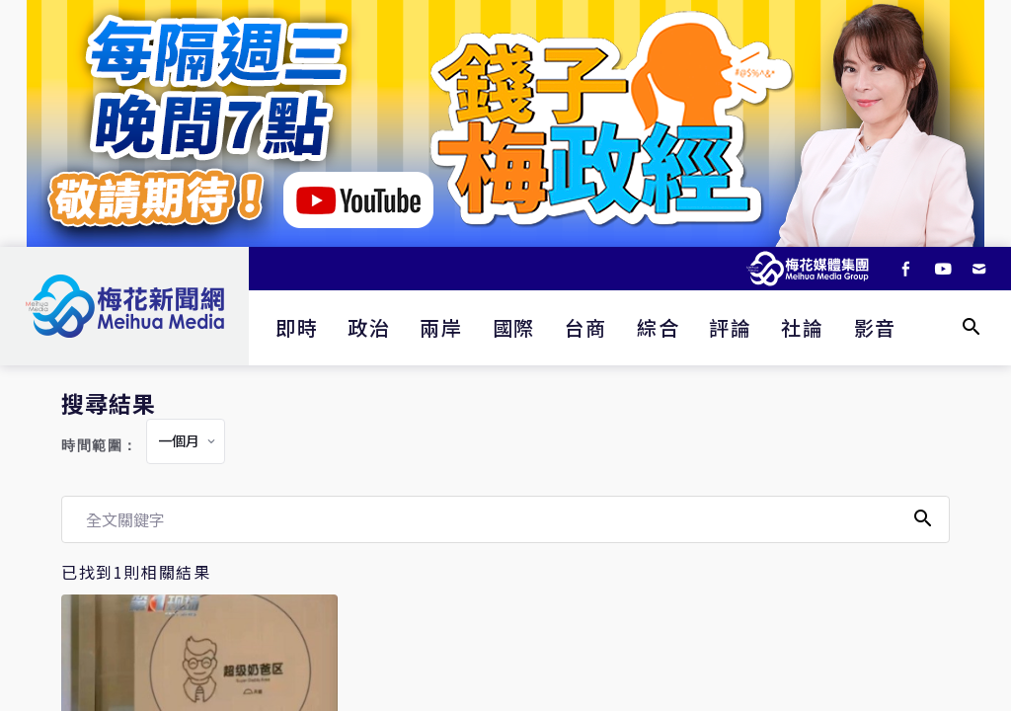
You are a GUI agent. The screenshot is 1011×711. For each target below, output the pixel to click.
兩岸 (441, 327)
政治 (369, 327)
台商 (586, 327)
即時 (296, 327)
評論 (730, 327)
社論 (802, 327)
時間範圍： (99, 445)
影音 (875, 327)
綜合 (658, 327)
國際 (514, 327)
